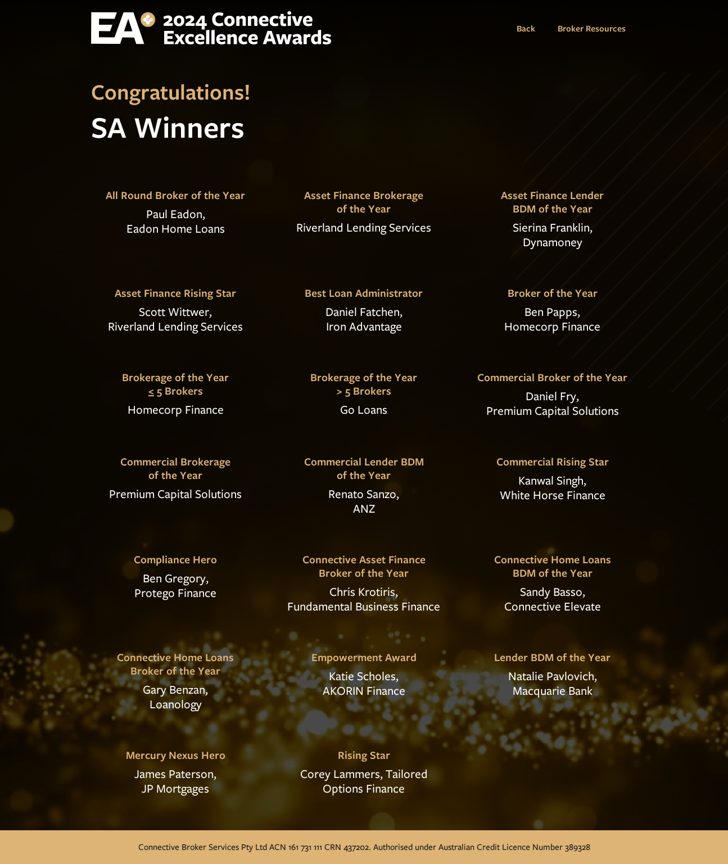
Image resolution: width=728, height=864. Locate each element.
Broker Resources (592, 28)
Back (526, 28)
